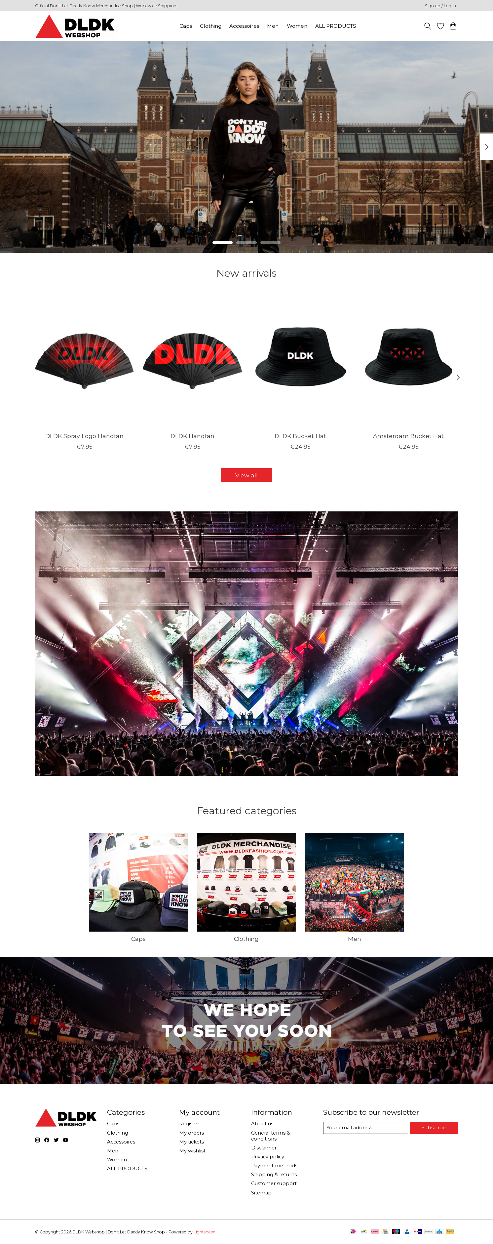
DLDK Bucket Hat (300, 435)
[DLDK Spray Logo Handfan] (84, 361)
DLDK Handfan (192, 435)
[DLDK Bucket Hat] (300, 361)
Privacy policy (267, 1157)
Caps (185, 26)
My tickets (191, 1142)
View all (246, 475)
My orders (191, 1133)
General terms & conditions (270, 1136)
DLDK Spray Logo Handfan (84, 435)
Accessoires (244, 26)
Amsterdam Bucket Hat (408, 435)
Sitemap (261, 1193)
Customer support (274, 1183)
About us (262, 1124)
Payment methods (274, 1166)
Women (297, 26)
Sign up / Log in (440, 5)
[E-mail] (365, 1128)
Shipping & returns (274, 1175)
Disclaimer (264, 1148)
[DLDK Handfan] (192, 361)
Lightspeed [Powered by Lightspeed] (204, 1231)
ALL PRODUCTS (335, 26)
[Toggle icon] (428, 26)
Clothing (210, 26)
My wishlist (192, 1151)
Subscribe (434, 1128)
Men (273, 26)
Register (189, 1124)
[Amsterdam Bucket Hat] (408, 361)
